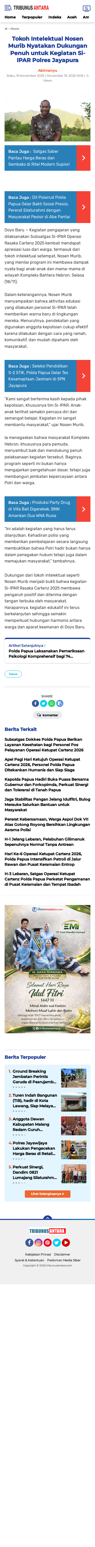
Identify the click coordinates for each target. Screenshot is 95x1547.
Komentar (47, 714)
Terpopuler (32, 17)
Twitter (59, 1245)
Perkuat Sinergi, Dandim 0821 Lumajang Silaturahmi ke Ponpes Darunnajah (35, 1172)
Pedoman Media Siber (64, 1260)
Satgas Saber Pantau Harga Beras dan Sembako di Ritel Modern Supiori (39, 158)
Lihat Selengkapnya (47, 1194)
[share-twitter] (43, 703)
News (13, 674)
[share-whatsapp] (51, 703)
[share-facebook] (35, 703)
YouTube (69, 1245)
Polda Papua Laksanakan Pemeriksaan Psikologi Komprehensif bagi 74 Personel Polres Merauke (46, 654)
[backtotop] (47, 1219)
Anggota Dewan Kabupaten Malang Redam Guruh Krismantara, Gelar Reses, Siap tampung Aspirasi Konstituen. (33, 1124)
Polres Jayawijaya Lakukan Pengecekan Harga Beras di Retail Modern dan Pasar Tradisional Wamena (34, 1148)
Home (10, 17)
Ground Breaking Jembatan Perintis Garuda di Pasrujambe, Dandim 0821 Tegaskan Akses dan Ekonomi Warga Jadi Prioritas (35, 1077)
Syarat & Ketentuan (29, 1260)
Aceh (72, 17)
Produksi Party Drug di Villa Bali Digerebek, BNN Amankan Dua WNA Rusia (39, 509)
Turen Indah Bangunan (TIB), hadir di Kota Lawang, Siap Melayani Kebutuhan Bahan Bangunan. (35, 1101)
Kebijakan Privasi (38, 1254)
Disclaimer (62, 1254)
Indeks (54, 17)
